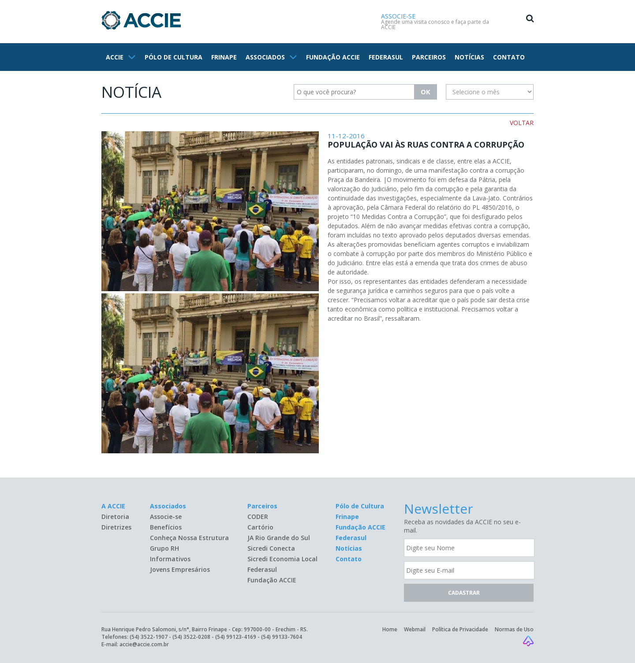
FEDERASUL (386, 57)
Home (389, 629)
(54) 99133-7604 (281, 637)
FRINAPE (224, 57)
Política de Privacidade (460, 629)
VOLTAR (522, 123)
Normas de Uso (514, 629)
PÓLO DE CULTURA (173, 57)
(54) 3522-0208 (191, 637)
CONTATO (509, 57)
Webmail (415, 629)
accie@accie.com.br (144, 644)
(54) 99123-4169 (235, 637)
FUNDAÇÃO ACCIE (333, 57)
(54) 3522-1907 (149, 637)
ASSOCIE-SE (398, 16)
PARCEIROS (429, 57)
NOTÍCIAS (469, 57)
